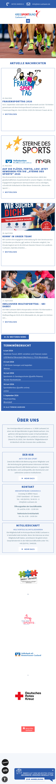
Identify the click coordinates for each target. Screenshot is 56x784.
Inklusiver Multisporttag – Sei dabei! (23, 305)
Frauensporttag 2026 (17, 101)
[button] (28, 21)
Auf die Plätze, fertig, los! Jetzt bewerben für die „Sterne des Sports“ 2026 (25, 171)
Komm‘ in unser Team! (17, 236)
